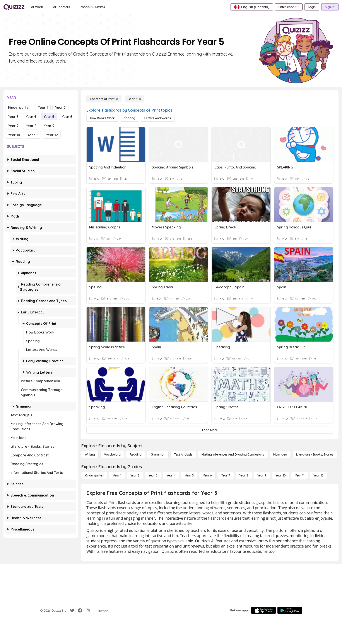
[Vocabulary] (112, 454)
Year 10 (14, 135)
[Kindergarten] (94, 475)
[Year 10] (280, 475)
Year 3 (13, 116)
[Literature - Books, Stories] (314, 454)
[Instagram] (88, 610)
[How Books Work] (102, 118)
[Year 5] (134, 98)
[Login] (311, 6)
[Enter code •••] (288, 6)
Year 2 (60, 107)
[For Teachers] (61, 6)
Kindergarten (19, 107)
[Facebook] (80, 610)
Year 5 (49, 116)
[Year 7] (225, 475)
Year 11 (33, 135)
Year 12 (52, 135)
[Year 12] (318, 475)
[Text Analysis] (183, 454)
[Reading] (135, 454)
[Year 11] (299, 475)
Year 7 (13, 126)
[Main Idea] (280, 454)
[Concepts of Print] (103, 98)
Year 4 (31, 116)
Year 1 (43, 107)
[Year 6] (207, 475)
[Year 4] (171, 475)
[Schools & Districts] (91, 6)
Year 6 (67, 116)
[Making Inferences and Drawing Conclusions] (233, 454)
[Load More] (209, 430)
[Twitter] (72, 610)
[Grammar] (158, 454)
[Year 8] (244, 475)
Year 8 (31, 126)
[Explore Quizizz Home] (13, 7)
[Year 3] (153, 475)
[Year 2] (135, 475)
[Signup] (330, 6)
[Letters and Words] (158, 118)
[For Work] (36, 6)
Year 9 (49, 126)
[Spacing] (129, 118)
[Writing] (90, 454)
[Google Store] (289, 610)
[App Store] (263, 610)
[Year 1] (117, 475)
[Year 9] (262, 475)
